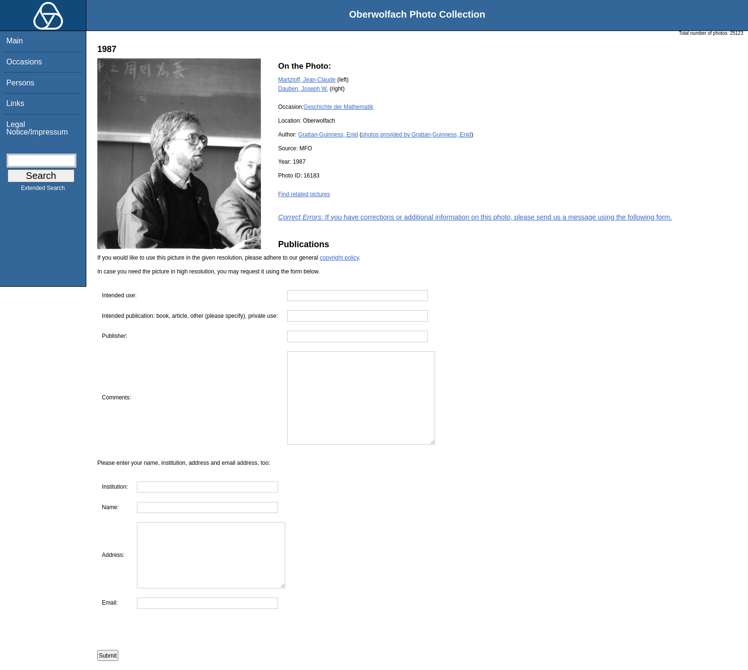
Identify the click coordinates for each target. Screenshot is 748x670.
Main (14, 41)
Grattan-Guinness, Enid (328, 134)
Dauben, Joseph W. (303, 88)
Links (15, 103)
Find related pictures (304, 194)
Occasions (24, 62)
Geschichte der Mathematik (338, 107)
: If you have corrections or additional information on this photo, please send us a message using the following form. (475, 217)
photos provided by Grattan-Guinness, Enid (416, 134)
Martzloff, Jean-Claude (307, 79)
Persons (20, 83)
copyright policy (339, 257)
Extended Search (43, 190)
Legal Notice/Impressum (37, 128)
